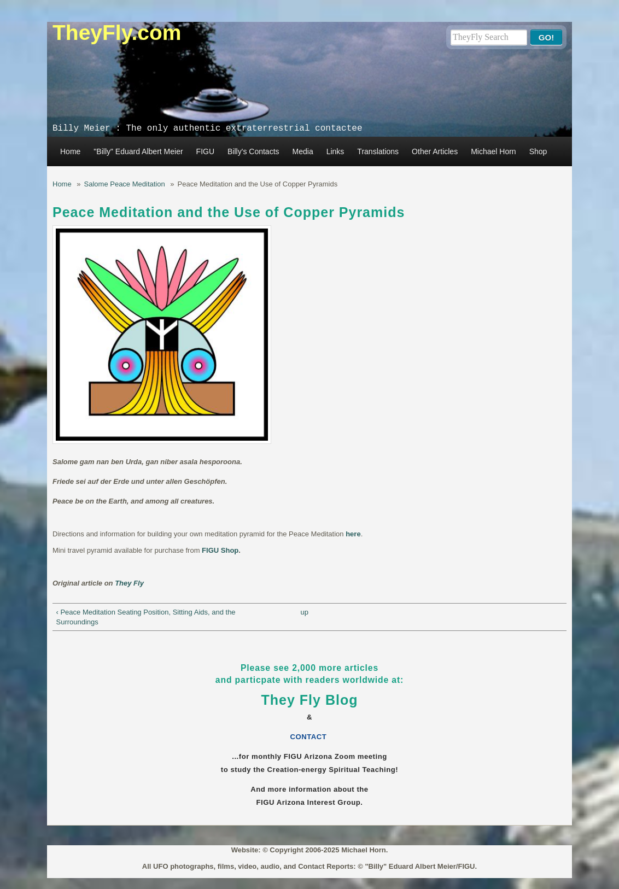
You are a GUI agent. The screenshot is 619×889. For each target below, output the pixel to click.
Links (335, 151)
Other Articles (435, 151)
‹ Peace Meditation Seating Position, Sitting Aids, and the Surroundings (146, 617)
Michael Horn (493, 151)
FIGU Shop (220, 550)
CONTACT (309, 737)
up (304, 612)
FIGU (205, 151)
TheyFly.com (117, 32)
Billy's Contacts (253, 151)
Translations (378, 151)
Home (70, 151)
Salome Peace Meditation (124, 184)
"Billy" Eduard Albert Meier (138, 151)
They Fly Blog (309, 699)
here (353, 534)
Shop (538, 151)
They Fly (129, 583)
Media (303, 151)
